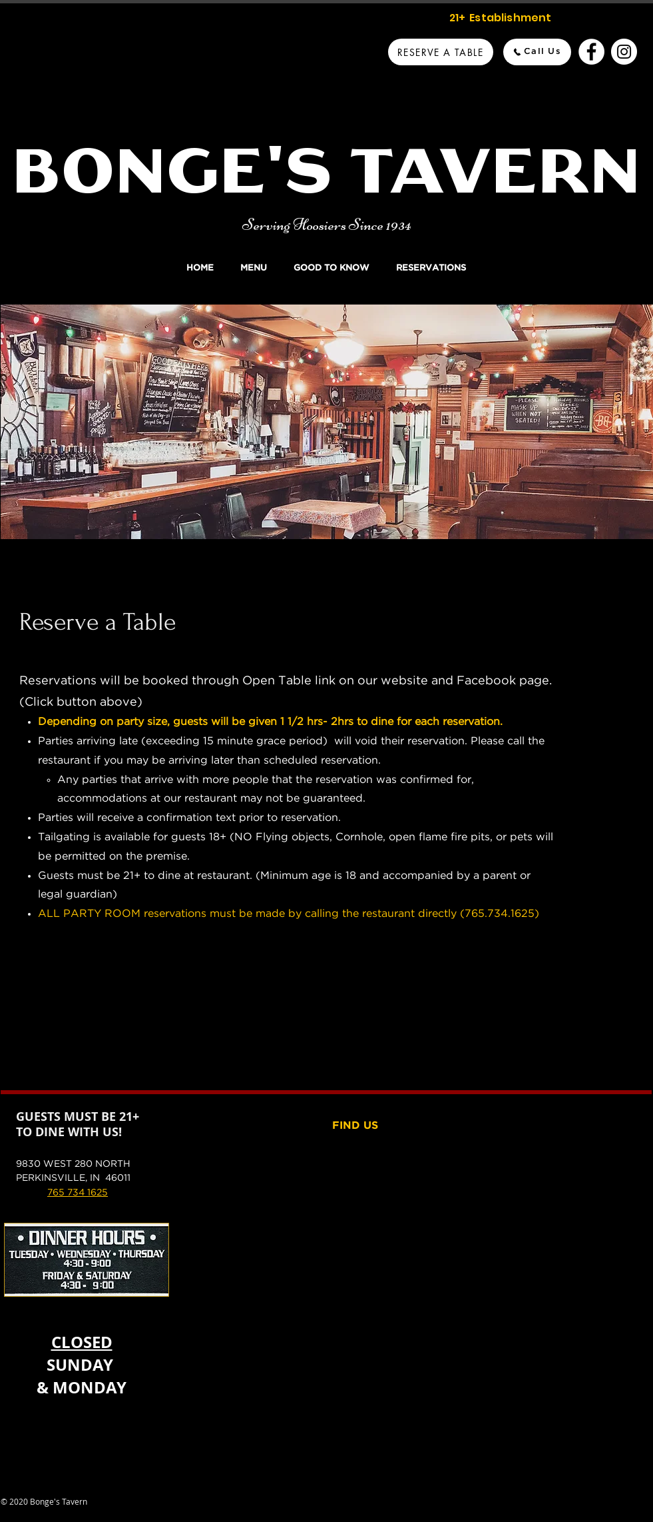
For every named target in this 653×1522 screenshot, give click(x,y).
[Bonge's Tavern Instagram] (624, 52)
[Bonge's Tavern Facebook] (591, 52)
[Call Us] (537, 52)
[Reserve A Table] (440, 52)
